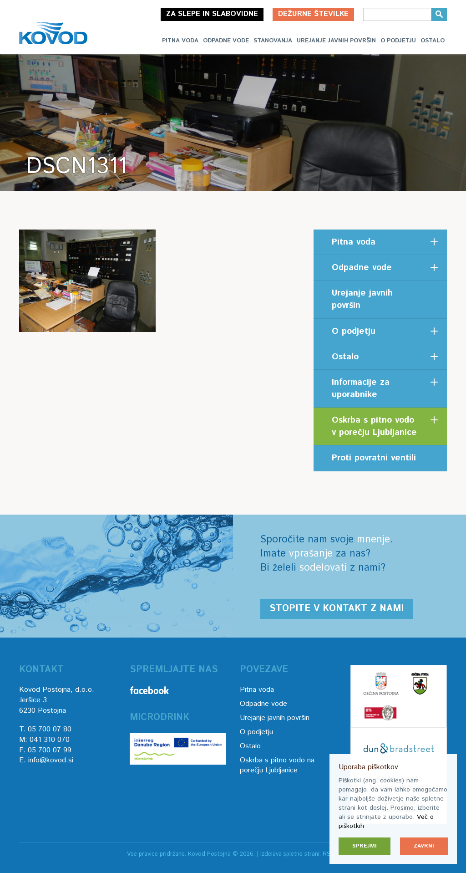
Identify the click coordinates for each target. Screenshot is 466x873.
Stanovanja (272, 40)
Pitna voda (180, 40)
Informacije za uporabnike (361, 388)
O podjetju (398, 40)
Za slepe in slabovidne (212, 14)
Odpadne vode (226, 40)
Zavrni (424, 846)
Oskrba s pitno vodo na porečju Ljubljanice (277, 765)
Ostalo (432, 40)
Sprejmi (364, 846)
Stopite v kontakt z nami (336, 608)
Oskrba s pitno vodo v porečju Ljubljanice (374, 426)
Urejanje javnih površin (336, 40)
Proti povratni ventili (374, 458)
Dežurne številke (313, 14)
